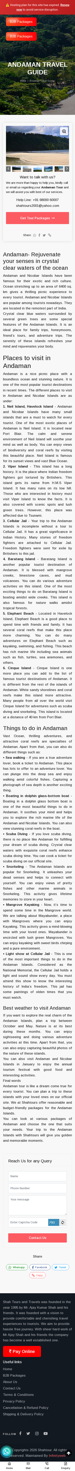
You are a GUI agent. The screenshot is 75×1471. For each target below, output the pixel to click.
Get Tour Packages (37, 218)
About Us (10, 1382)
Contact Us (37, 1238)
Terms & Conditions (18, 1395)
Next (67, 169)
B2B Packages (21, 36)
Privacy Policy (14, 1401)
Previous (8, 169)
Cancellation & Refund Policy (25, 1408)
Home (7, 1369)
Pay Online (22, 1351)
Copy (37, 1275)
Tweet (60, 1267)
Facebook (39, 1267)
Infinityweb (57, 1456)
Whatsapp (17, 1267)
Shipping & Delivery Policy (23, 1414)
